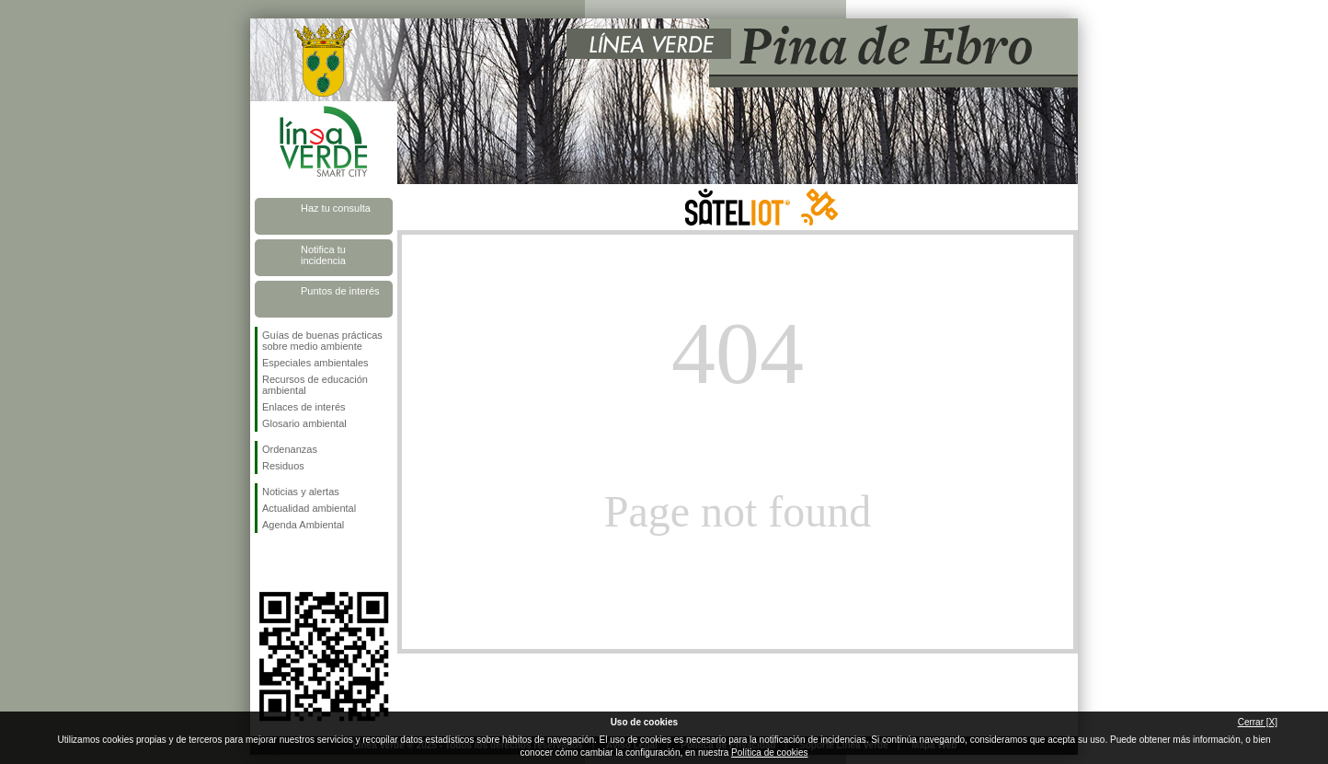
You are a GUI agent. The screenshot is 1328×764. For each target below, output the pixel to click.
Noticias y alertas (300, 491)
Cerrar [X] (1257, 722)
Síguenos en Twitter (296, 562)
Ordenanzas (289, 449)
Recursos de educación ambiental (315, 385)
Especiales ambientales (315, 362)
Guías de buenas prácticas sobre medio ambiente (322, 341)
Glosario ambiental (304, 423)
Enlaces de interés (304, 406)
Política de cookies (769, 752)
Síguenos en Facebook (266, 562)
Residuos (283, 465)
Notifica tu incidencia (323, 255)
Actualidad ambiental (309, 508)
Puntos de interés (340, 290)
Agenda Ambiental (303, 524)
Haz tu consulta (336, 208)
